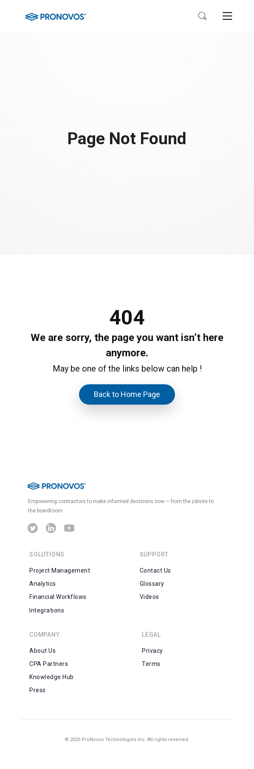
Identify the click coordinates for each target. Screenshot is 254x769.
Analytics (42, 583)
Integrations (46, 610)
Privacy (152, 650)
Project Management (59, 570)
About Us (42, 650)
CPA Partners (48, 663)
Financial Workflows (58, 596)
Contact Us (155, 570)
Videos (149, 596)
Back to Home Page (127, 394)
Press (37, 690)
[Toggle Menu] (226, 16)
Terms (151, 663)
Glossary (152, 583)
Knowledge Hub (51, 677)
